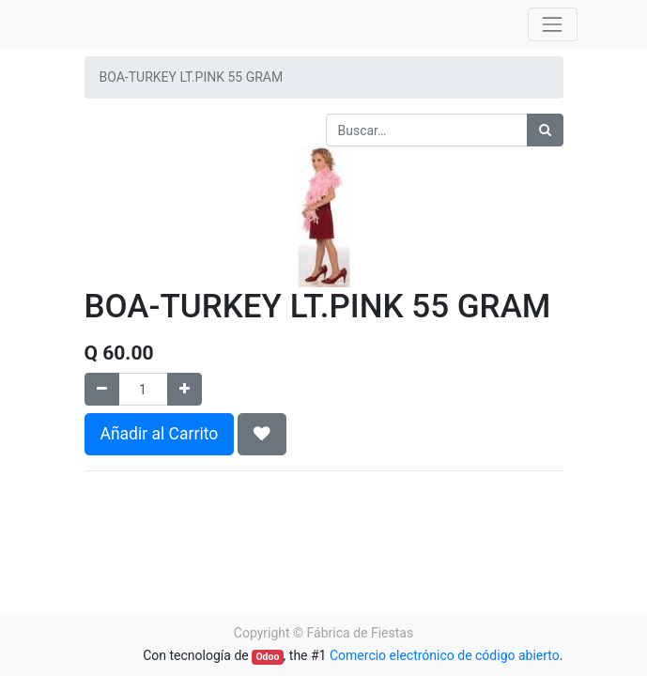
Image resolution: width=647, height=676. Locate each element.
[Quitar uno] (102, 389)
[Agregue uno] (184, 389)
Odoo (267, 657)
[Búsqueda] (545, 130)
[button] (262, 433)
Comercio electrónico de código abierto (445, 655)
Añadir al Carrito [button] (159, 433)
